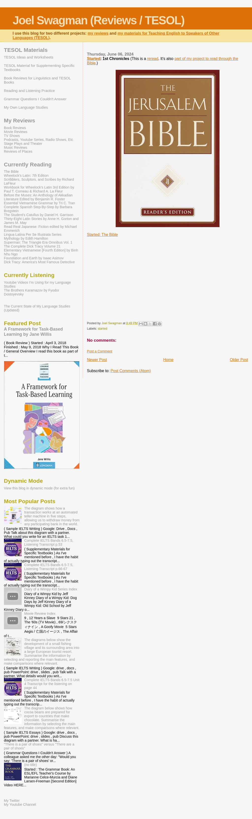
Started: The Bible (102, 235)
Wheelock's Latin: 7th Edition (26, 175)
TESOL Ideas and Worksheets (28, 57)
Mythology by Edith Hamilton (26, 238)
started (102, 328)
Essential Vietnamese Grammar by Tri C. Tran (39, 203)
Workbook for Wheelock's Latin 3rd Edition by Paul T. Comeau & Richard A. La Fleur (39, 189)
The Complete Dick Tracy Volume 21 (32, 246)
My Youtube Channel (20, 804)
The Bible (11, 172)
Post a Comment (99, 351)
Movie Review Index (39, 613)
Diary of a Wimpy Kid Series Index (50, 589)
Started (93, 59)
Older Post (239, 360)
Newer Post (97, 360)
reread (152, 59)
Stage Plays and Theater (23, 144)
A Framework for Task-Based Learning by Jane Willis (33, 332)
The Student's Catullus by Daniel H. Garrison (38, 215)
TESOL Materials (26, 50)
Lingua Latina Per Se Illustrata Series (33, 234)
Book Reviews (15, 128)
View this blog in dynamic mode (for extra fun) (39, 488)
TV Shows (12, 136)
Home (168, 360)
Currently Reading (28, 164)
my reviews (98, 33)
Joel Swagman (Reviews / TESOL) (98, 20)
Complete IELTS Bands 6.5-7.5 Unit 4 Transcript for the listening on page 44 (51, 684)
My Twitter (12, 801)
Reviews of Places (18, 151)
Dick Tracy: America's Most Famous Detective (39, 262)
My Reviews (19, 120)
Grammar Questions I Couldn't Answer (35, 99)
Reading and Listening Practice (29, 90)
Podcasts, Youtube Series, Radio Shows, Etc (38, 140)
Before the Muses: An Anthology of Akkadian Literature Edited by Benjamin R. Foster (38, 197)
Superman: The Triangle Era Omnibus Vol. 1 (38, 242)
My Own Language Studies (26, 107)
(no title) (30, 765)
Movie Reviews (15, 132)
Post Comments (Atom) (130, 371)
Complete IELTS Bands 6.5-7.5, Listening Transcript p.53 (48, 542)
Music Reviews (15, 147)
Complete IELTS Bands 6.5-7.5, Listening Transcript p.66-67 (48, 567)
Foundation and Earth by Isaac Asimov (34, 258)
